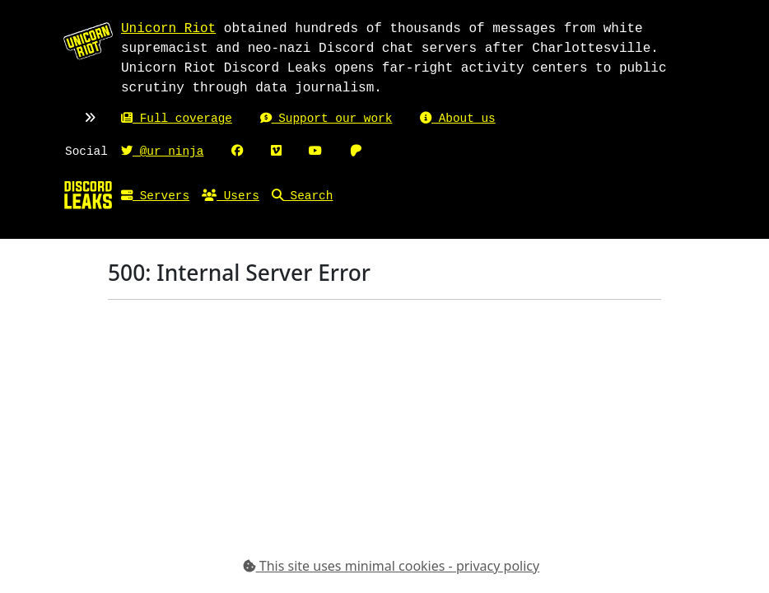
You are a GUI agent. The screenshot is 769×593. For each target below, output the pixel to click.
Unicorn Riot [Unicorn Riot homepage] (168, 29)
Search (302, 196)
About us (458, 119)
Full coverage (176, 119)
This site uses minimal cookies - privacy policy (391, 566)
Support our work (326, 119)
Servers (155, 196)
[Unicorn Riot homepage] (88, 40)
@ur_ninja (162, 152)
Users (230, 196)
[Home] (88, 194)
